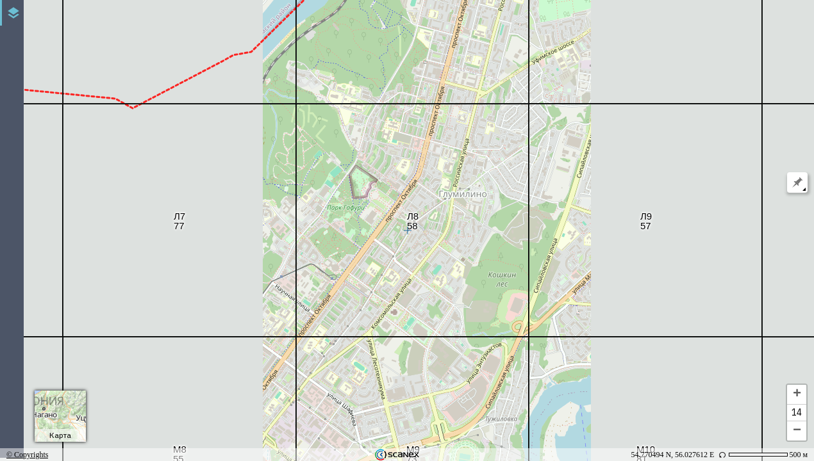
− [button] (797, 431)
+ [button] (797, 394)
